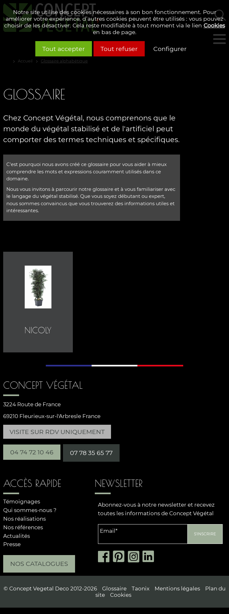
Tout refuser (119, 49)
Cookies (214, 25)
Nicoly (38, 330)
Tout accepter (63, 49)
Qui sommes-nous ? (30, 510)
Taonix (140, 588)
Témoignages (21, 501)
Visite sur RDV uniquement (57, 432)
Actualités (16, 536)
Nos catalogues (39, 563)
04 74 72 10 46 (31, 452)
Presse (12, 544)
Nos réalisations (24, 519)
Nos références (23, 527)
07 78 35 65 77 (91, 453)
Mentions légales (177, 588)
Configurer (170, 49)
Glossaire (114, 588)
